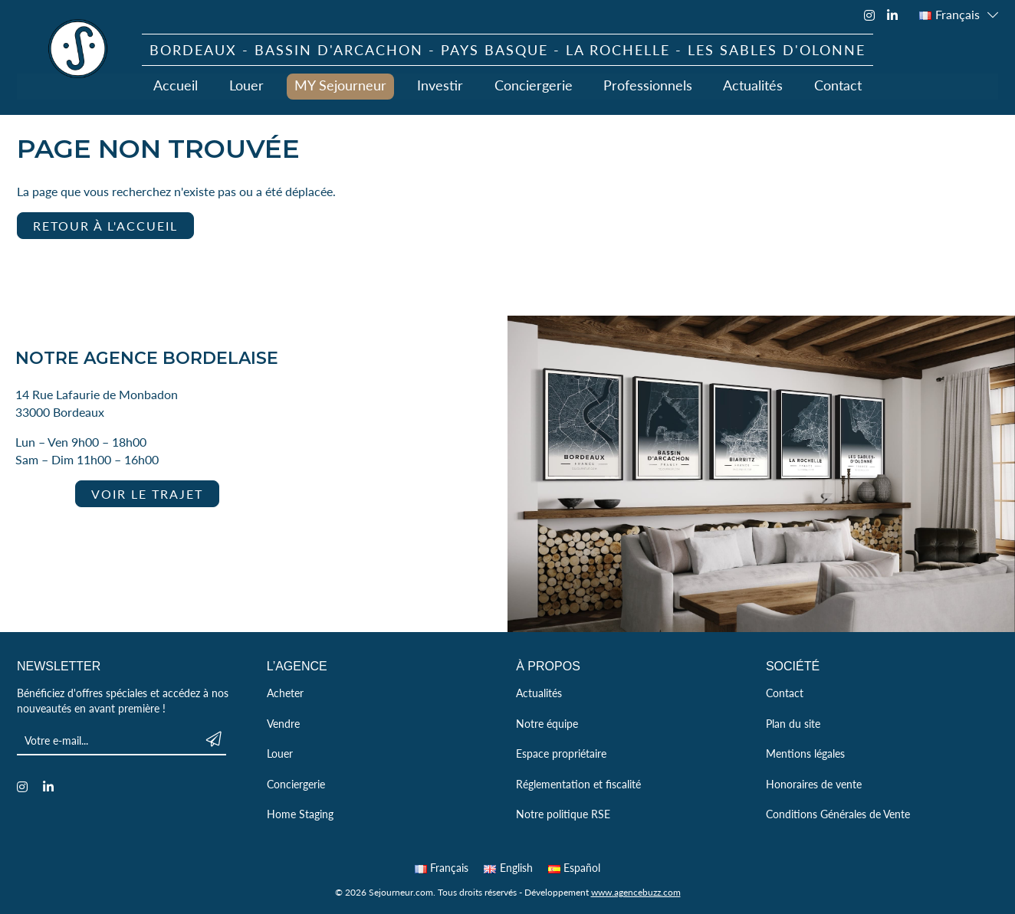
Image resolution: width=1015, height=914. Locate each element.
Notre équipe (547, 723)
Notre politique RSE (563, 813)
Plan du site (793, 723)
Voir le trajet (147, 494)
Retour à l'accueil (105, 225)
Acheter (285, 692)
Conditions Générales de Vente (838, 813)
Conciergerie (533, 84)
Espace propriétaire (561, 753)
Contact (837, 84)
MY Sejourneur (341, 84)
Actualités (753, 84)
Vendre (283, 723)
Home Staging (300, 813)
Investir (441, 84)
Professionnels (647, 84)
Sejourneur (78, 49)
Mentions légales (805, 753)
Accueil (177, 84)
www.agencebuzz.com (636, 892)
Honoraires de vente (814, 783)
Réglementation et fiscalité (578, 783)
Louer (247, 84)
